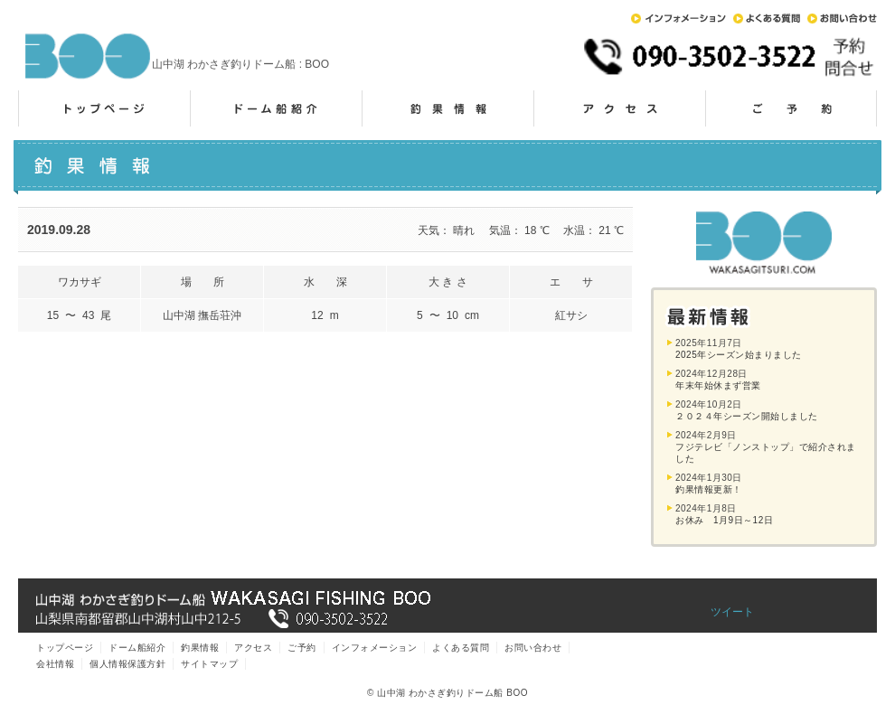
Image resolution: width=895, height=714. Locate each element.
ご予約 (791, 108)
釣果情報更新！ (708, 489)
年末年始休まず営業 (718, 385)
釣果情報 (447, 108)
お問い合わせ (842, 18)
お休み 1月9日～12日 (724, 520)
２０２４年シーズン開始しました (746, 416)
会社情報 (55, 664)
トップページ (104, 108)
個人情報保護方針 (127, 664)
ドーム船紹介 (276, 108)
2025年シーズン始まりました (738, 355)
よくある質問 (766, 18)
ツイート (732, 612)
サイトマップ (209, 664)
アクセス (619, 108)
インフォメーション (678, 18)
